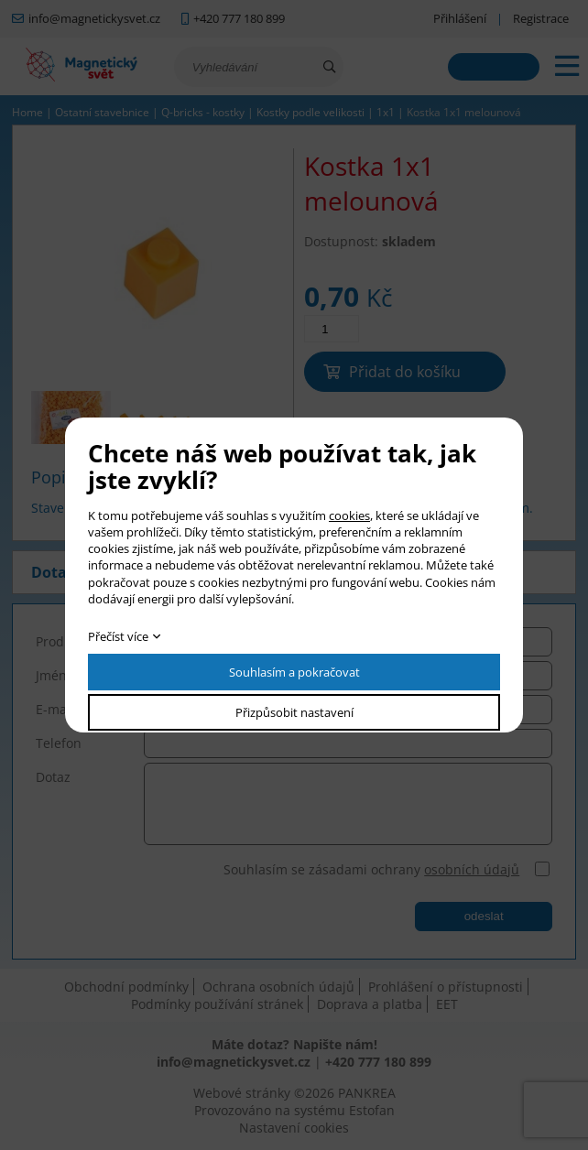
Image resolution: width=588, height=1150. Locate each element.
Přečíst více (118, 636)
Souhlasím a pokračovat (294, 672)
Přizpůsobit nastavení (294, 712)
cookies (349, 515)
